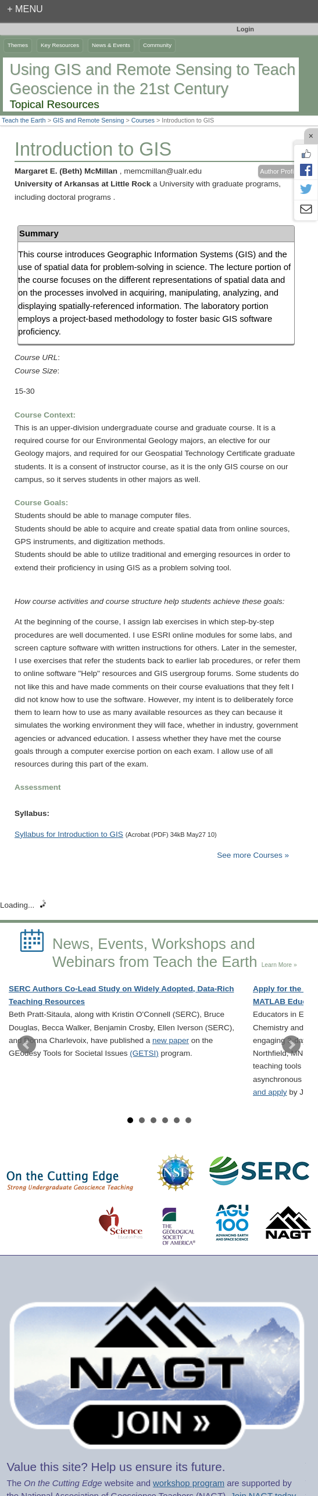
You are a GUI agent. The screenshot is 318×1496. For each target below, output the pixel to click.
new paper (170, 1040)
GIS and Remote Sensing (88, 120)
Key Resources (60, 45)
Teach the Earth (24, 120)
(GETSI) (144, 1053)
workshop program (188, 1483)
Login (245, 29)
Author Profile (279, 171)
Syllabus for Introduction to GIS (69, 834)
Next (291, 1044)
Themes (18, 45)
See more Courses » (253, 855)
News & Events (111, 45)
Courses (143, 120)
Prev (26, 1044)
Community (157, 45)
